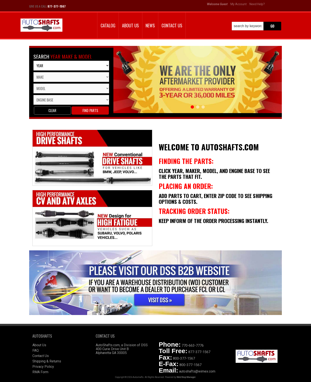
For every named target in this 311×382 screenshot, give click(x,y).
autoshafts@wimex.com (197, 371)
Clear (52, 110)
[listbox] (71, 65)
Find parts (90, 110)
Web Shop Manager (186, 377)
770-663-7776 (193, 345)
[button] (256, 26)
